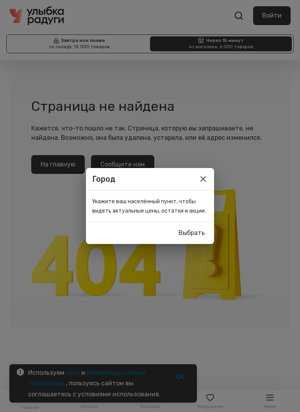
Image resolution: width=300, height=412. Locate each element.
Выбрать (191, 233)
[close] (203, 179)
